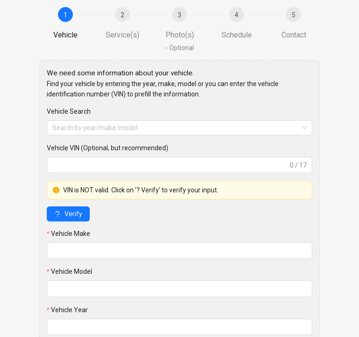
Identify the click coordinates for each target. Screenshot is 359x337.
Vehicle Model (71, 271)
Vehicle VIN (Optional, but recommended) (107, 148)
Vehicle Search (69, 111)
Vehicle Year (69, 310)
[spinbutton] (179, 327)
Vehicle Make (70, 233)
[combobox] (179, 128)
